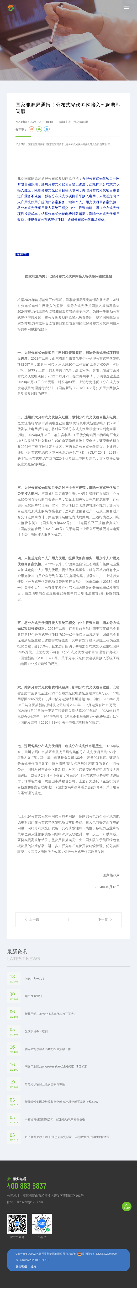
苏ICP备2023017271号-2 (34, 1277)
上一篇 (31, 936)
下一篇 (105, 936)
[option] (68, 40)
